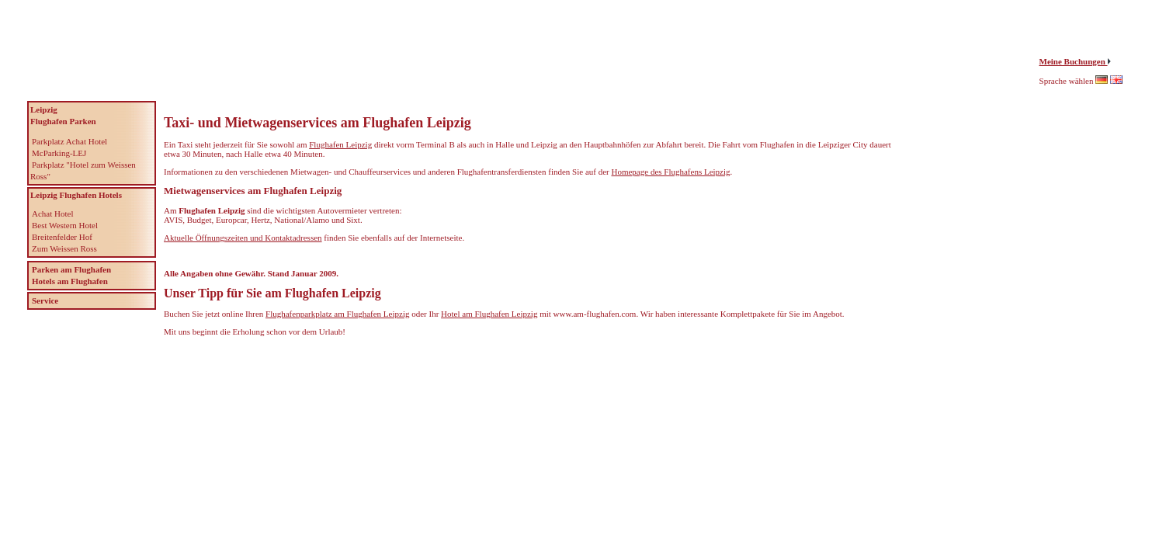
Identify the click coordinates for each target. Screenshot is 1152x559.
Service (45, 300)
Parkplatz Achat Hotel (69, 141)
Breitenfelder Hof (62, 236)
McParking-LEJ (59, 153)
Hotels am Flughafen (70, 281)
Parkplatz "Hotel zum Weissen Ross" (83, 170)
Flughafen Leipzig (340, 144)
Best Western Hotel (65, 225)
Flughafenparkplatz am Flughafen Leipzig (337, 313)
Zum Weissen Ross (64, 248)
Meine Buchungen (1073, 61)
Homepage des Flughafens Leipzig (670, 171)
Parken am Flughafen (71, 269)
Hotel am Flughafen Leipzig (489, 313)
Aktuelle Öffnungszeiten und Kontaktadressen (243, 237)
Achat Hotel (52, 213)
